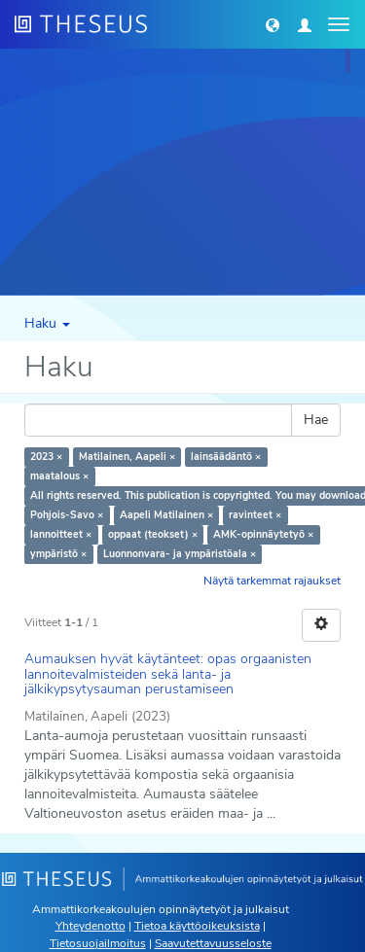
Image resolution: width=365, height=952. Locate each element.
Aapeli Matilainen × (166, 515)
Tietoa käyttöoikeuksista (197, 926)
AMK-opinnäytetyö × (263, 534)
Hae (316, 419)
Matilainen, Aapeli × (127, 456)
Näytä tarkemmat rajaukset (272, 580)
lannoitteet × (60, 534)
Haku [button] (47, 323)
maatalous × (59, 476)
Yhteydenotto (90, 926)
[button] (272, 24)
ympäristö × (58, 554)
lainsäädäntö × (226, 456)
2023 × (46, 456)
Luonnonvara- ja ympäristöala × (179, 554)
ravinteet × (255, 515)
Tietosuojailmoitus (98, 943)
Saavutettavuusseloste (213, 943)
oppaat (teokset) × (153, 534)
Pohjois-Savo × (66, 515)
